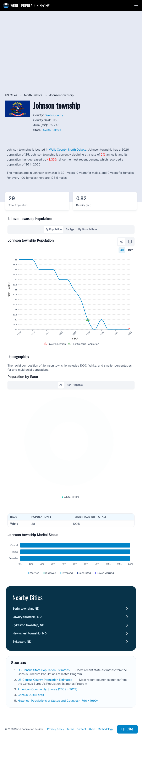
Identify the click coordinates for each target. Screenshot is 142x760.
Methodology (105, 729)
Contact (81, 729)
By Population (53, 229)
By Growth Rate (87, 229)
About (91, 729)
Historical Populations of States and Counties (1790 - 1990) (58, 700)
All (122, 250)
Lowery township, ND (27, 617)
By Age (70, 229)
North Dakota (33, 95)
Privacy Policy (55, 729)
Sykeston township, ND (28, 625)
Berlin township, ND (25, 608)
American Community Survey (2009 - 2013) (48, 689)
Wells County (54, 115)
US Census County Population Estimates (45, 679)
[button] (136, 5)
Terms (70, 729)
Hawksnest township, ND (29, 633)
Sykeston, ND (21, 641)
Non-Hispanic (74, 384)
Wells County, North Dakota (67, 149)
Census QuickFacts (31, 694)
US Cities (11, 95)
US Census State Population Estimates (44, 670)
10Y (130, 250)
